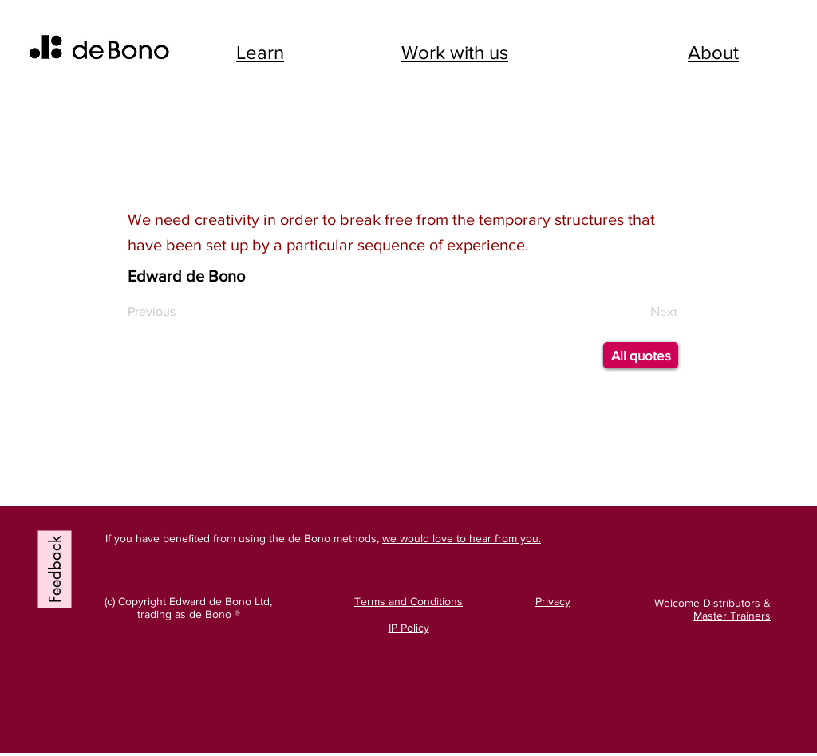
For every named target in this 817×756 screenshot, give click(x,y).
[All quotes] (640, 355)
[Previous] (160, 312)
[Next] (637, 312)
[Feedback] (55, 569)
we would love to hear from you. (461, 538)
